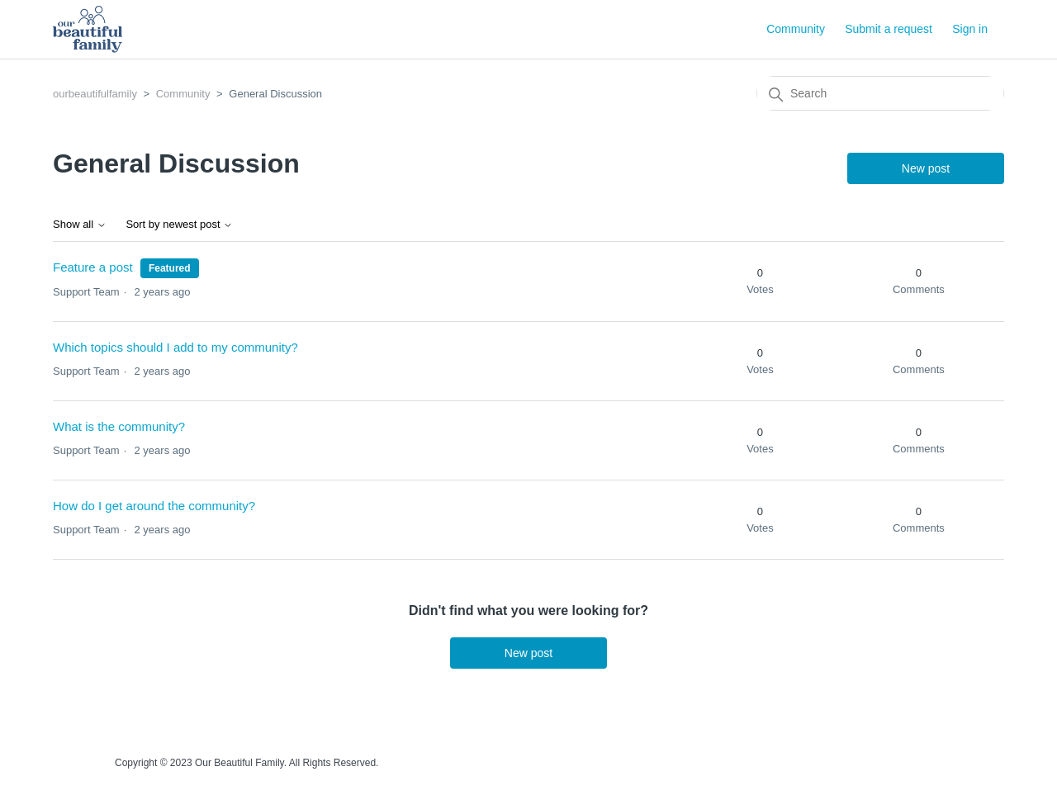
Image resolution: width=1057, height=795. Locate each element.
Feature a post (93, 267)
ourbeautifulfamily (95, 94)
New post (926, 168)
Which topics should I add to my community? (175, 347)
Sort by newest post (179, 224)
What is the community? (119, 426)
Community (795, 28)
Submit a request (888, 28)
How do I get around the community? (154, 506)
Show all (80, 224)
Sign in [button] (970, 28)
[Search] (880, 93)
